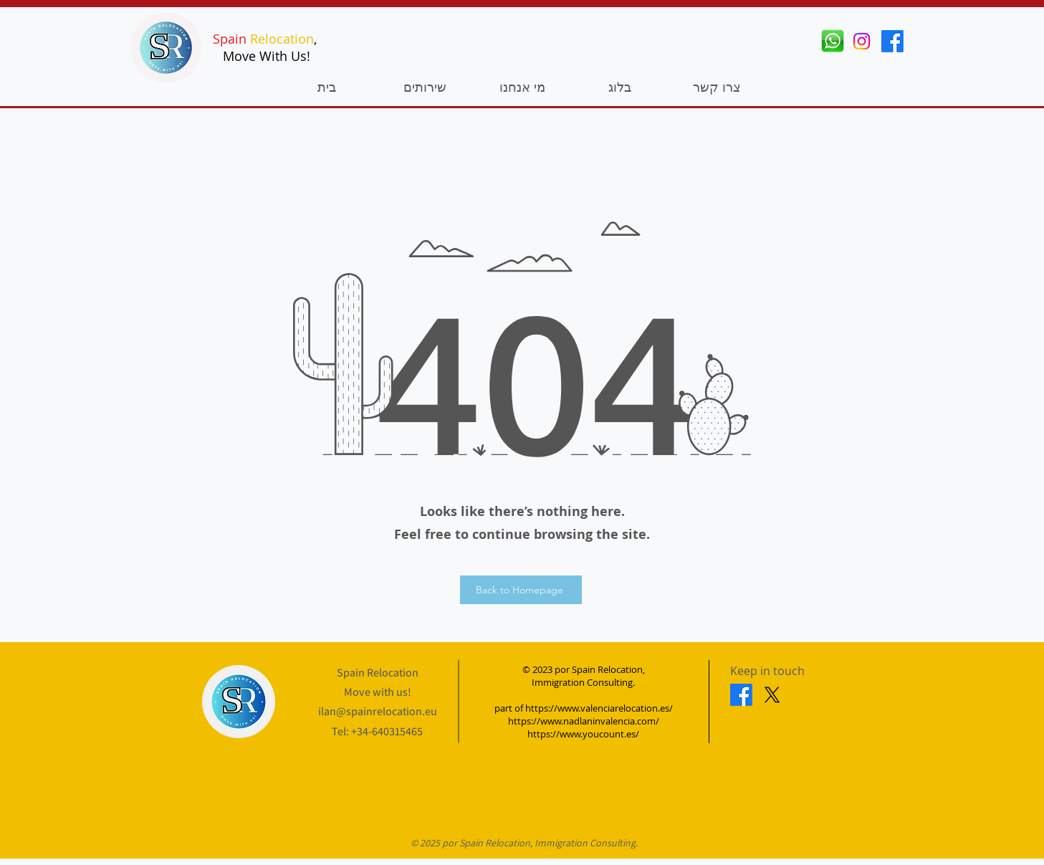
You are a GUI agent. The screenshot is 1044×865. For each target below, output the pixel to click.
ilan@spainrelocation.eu (377, 711)
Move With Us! (266, 55)
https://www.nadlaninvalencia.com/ (583, 721)
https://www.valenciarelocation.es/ (599, 708)
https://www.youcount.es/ (583, 733)
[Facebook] (892, 41)
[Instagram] (862, 41)
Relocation (282, 38)
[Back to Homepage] (521, 589)
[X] (772, 695)
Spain (229, 38)
